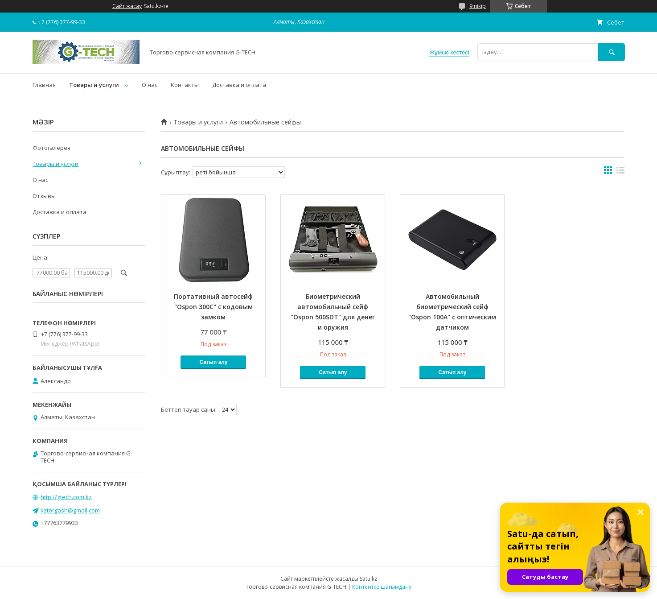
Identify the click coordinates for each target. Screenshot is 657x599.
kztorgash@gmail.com (70, 510)
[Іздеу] (611, 52)
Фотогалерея (51, 148)
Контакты (185, 85)
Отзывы (44, 196)
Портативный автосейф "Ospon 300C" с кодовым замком (213, 306)
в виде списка (620, 172)
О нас (149, 85)
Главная (44, 85)
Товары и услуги (94, 85)
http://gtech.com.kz (66, 496)
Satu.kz (368, 578)
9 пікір (477, 6)
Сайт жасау (127, 6)
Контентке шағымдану (381, 587)
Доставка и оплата (239, 85)
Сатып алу (213, 362)
